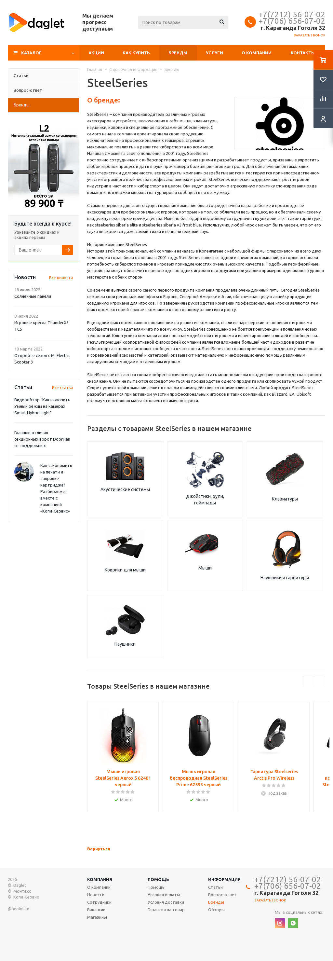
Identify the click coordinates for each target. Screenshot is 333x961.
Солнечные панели (32, 296)
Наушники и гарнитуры (284, 577)
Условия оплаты (164, 894)
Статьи (215, 887)
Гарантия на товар (166, 909)
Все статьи (62, 388)
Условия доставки (166, 902)
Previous (308, 681)
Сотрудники (99, 902)
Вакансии (96, 909)
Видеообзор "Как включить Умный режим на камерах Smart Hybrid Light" (42, 406)
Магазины (97, 917)
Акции (96, 52)
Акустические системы (125, 489)
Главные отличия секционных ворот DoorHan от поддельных (42, 439)
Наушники (125, 644)
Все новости (61, 278)
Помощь (158, 879)
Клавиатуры (285, 498)
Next (319, 681)
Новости (95, 894)
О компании (257, 52)
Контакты (303, 52)
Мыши (205, 567)
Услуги (214, 52)
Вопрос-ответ (222, 894)
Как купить (136, 52)
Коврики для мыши (125, 569)
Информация (224, 879)
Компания (99, 879)
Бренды (177, 52)
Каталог (31, 52)
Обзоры (216, 909)
